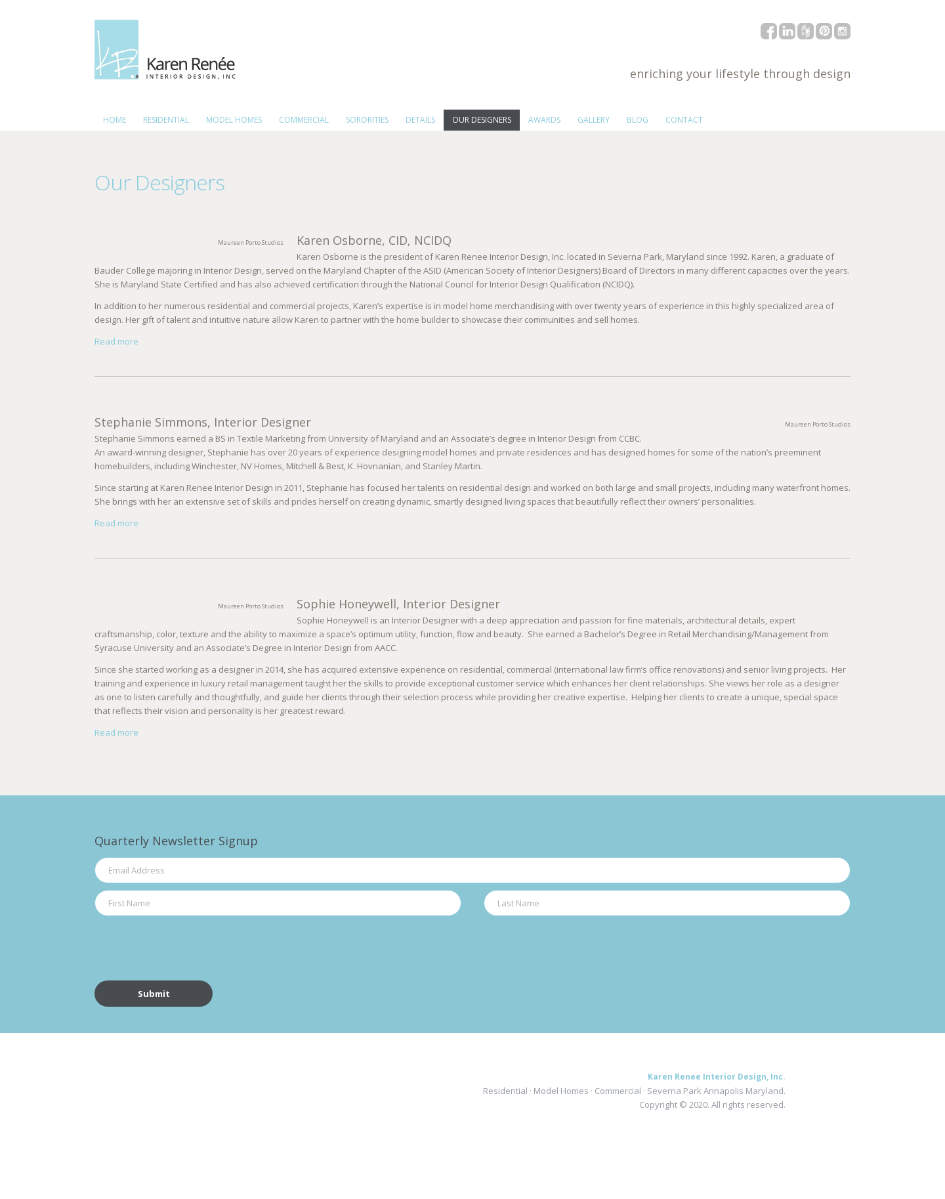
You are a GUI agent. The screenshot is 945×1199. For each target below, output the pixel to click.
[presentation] (194, 948)
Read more (116, 523)
